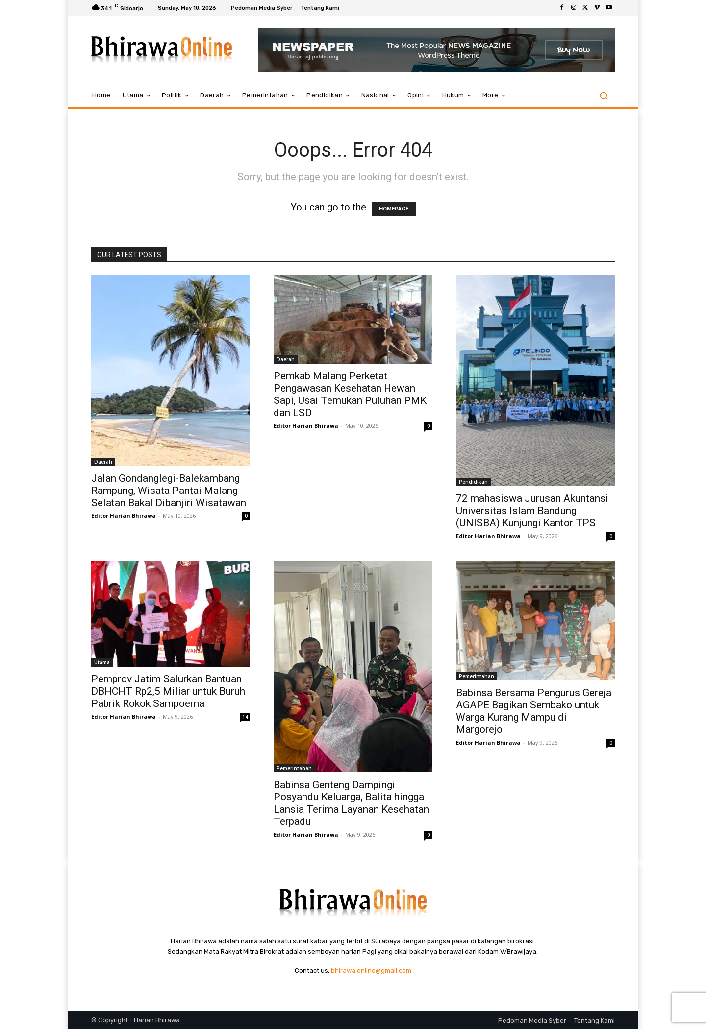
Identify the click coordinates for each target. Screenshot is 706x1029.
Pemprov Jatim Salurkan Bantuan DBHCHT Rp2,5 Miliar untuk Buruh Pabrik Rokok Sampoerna (168, 691)
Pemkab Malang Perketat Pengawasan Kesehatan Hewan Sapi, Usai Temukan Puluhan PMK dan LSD (350, 394)
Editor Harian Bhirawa (123, 515)
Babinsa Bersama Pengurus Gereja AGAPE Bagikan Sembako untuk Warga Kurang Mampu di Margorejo (533, 711)
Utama (102, 662)
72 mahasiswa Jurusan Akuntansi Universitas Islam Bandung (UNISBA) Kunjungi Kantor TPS (532, 510)
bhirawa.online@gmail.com (371, 970)
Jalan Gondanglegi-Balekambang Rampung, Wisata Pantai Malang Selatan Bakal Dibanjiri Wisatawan (168, 490)
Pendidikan (473, 481)
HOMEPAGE (393, 209)
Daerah (103, 461)
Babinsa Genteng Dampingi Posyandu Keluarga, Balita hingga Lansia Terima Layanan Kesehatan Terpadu (351, 803)
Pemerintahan (294, 768)
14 (245, 716)
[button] (603, 95)
